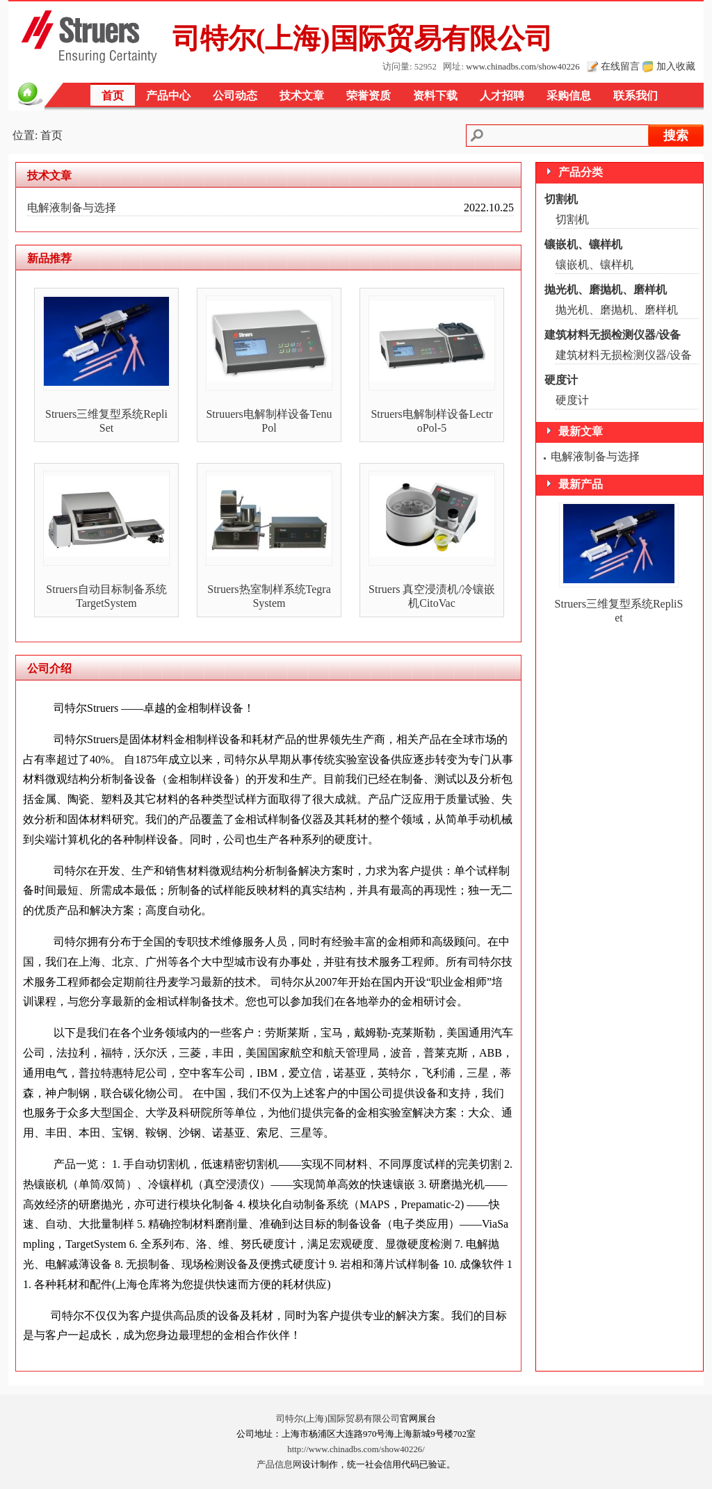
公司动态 (235, 95)
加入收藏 (675, 66)
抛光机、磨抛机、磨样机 (605, 289)
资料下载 (435, 95)
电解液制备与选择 (71, 207)
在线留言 (620, 66)
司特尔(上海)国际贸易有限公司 (338, 1419)
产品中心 (168, 95)
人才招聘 (502, 95)
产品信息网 (279, 1465)
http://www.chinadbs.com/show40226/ (356, 1449)
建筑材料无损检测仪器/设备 (612, 335)
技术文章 (302, 95)
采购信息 (569, 95)
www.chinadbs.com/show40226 (522, 67)
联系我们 (635, 95)
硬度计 (561, 380)
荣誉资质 (368, 95)
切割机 (561, 199)
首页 (113, 95)
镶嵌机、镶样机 (583, 244)
